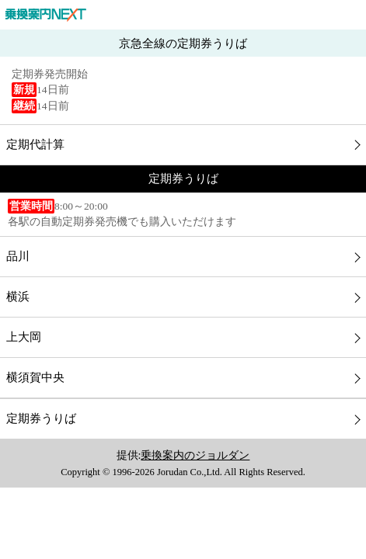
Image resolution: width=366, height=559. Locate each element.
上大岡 (23, 337)
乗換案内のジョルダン (195, 455)
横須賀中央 (35, 377)
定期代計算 (35, 144)
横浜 (18, 296)
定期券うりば (41, 418)
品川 (18, 256)
